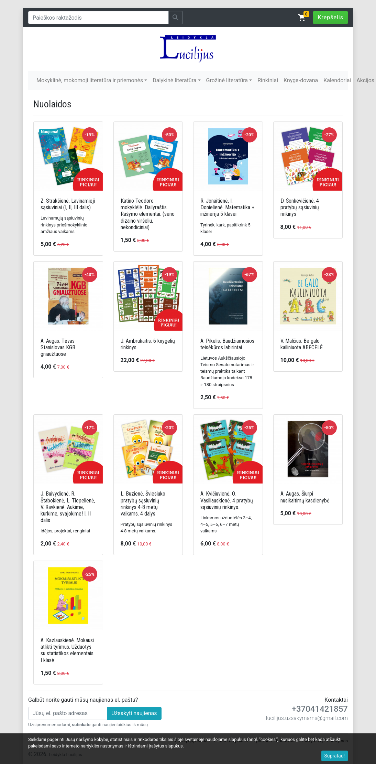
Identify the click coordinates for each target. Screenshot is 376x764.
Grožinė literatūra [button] (227, 80)
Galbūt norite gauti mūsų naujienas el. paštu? (83, 700)
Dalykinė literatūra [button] (174, 80)
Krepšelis (330, 17)
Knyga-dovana (301, 80)
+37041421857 (320, 709)
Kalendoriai (337, 80)
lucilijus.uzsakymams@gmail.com (307, 718)
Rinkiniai (267, 80)
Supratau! (334, 755)
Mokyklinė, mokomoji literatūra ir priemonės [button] (89, 80)
